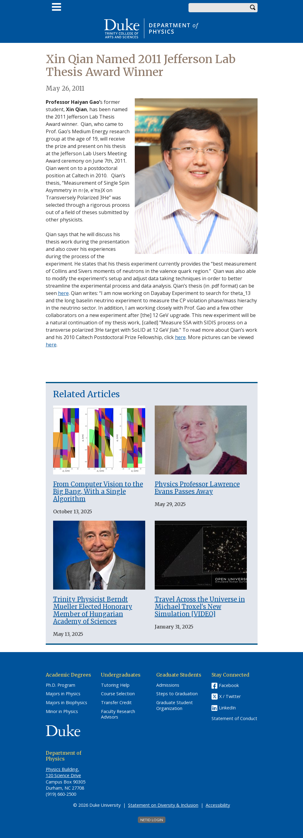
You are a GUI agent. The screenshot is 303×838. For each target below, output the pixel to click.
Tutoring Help (115, 685)
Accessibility (218, 805)
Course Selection (118, 693)
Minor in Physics (62, 711)
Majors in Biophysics (66, 702)
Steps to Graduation (177, 693)
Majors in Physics (63, 693)
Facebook (229, 685)
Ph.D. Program (60, 685)
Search (253, 7)
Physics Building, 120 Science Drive (63, 772)
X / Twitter (230, 696)
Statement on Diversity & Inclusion (163, 805)
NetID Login (151, 819)
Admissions (167, 685)
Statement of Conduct (234, 718)
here (63, 293)
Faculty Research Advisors (118, 714)
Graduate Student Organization (174, 705)
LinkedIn (227, 708)
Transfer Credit (116, 702)
